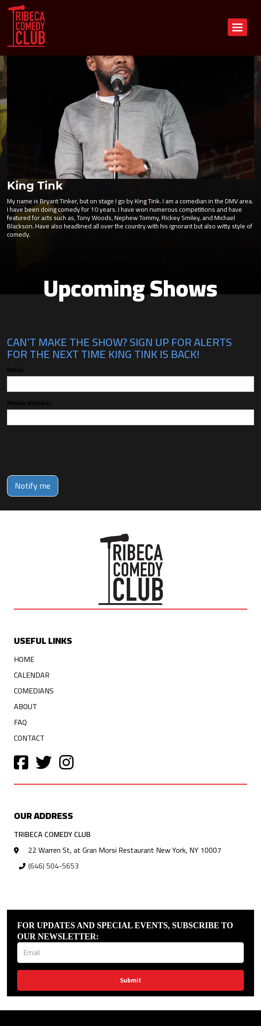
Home (24, 659)
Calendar (32, 675)
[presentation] (77, 450)
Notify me (32, 485)
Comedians (34, 691)
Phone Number (29, 403)
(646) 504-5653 (53, 866)
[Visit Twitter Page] (44, 761)
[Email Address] (130, 952)
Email (15, 369)
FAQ (20, 722)
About (25, 706)
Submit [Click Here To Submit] (130, 980)
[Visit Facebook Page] (21, 761)
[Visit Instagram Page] (66, 761)
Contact (29, 738)
